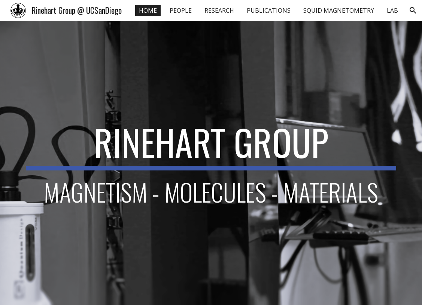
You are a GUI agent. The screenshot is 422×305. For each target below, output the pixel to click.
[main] (211, 163)
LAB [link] (392, 10)
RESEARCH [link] (219, 10)
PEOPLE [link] (181, 10)
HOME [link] (148, 10)
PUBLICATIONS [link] (269, 10)
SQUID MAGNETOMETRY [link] (338, 10)
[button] (413, 10)
